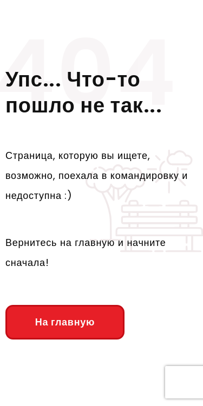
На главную (65, 322)
